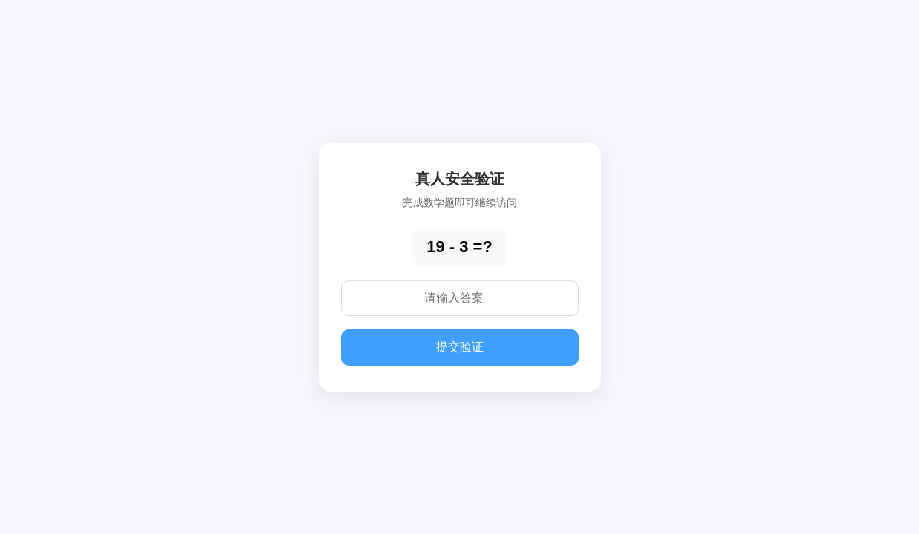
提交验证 (460, 346)
